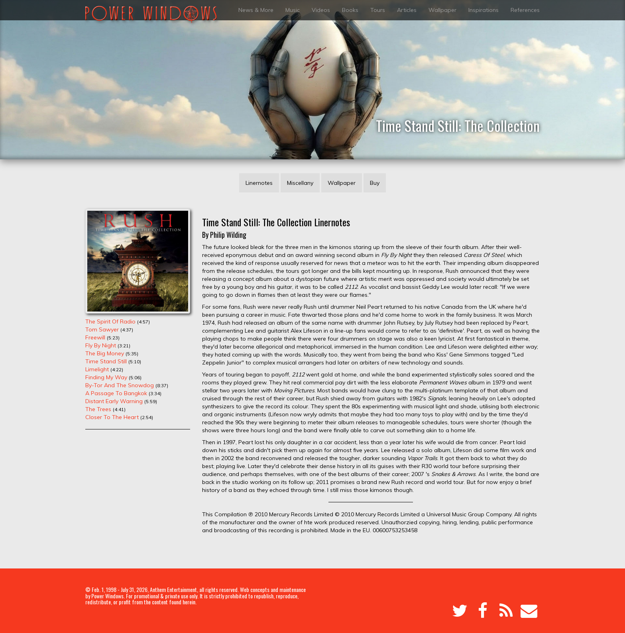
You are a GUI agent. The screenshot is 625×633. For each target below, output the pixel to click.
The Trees (98, 409)
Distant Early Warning (114, 401)
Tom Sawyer (102, 329)
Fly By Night (100, 345)
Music (292, 10)
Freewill (95, 337)
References (525, 10)
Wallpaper (442, 10)
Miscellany (300, 182)
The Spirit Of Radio (110, 321)
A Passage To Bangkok (116, 393)
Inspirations (483, 10)
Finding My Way (106, 377)
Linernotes (259, 182)
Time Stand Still (106, 361)
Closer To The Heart (112, 417)
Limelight (97, 369)
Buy (374, 182)
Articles (407, 10)
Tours (377, 10)
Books (350, 10)
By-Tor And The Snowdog (119, 385)
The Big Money (104, 353)
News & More (255, 10)
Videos (321, 10)
